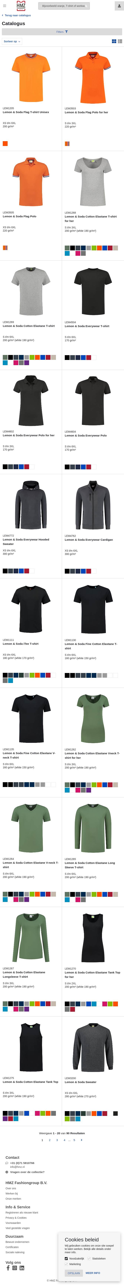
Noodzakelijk (76, 1258)
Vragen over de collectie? (27, 1172)
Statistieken (98, 1258)
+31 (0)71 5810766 (22, 1163)
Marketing (75, 1264)
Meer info (93, 1273)
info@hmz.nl (17, 1166)
